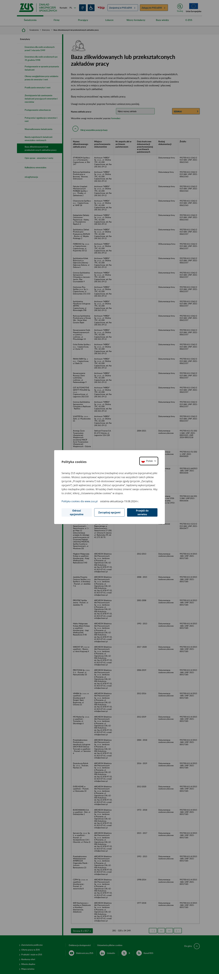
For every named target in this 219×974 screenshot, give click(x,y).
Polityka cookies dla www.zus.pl (80, 501)
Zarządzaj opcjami (109, 512)
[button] (148, 461)
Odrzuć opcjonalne (76, 512)
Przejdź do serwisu (142, 512)
